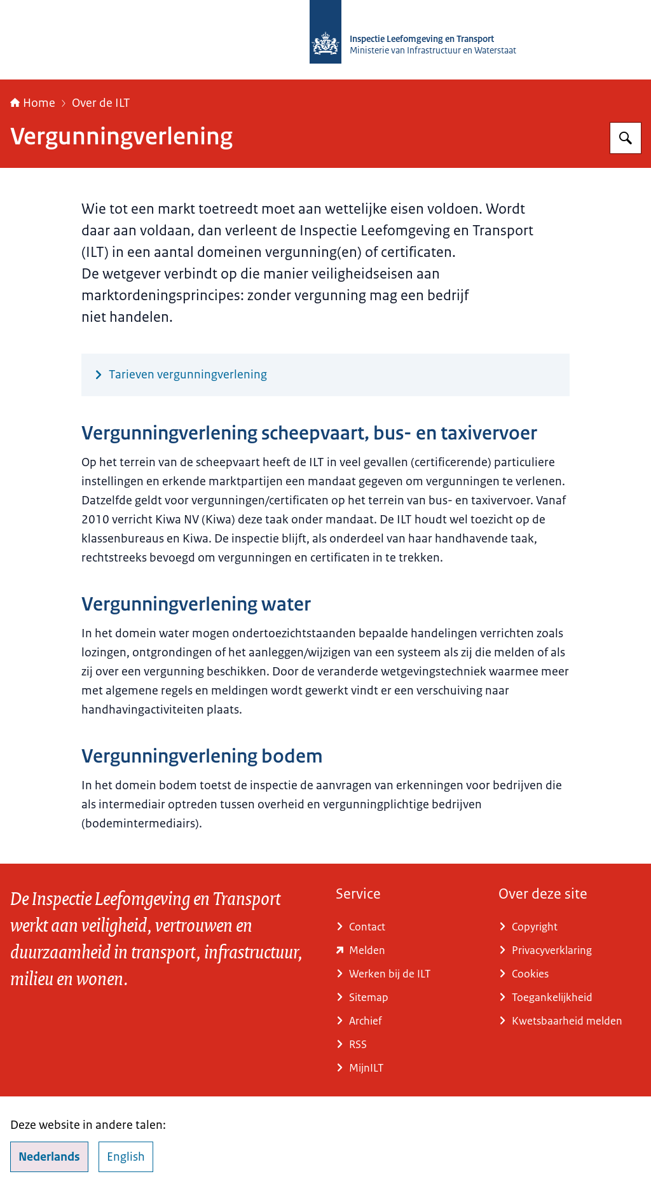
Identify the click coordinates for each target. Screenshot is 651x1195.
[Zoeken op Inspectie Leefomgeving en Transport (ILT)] (625, 138)
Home (32, 103)
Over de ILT (101, 103)
